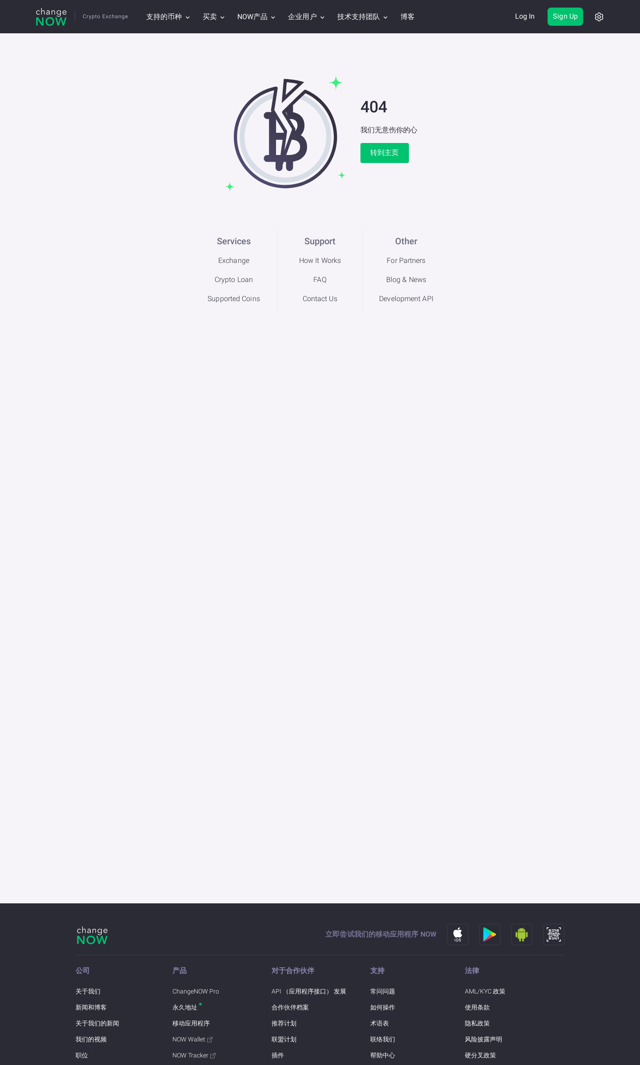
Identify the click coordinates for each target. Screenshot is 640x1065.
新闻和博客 (91, 1007)
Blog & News (406, 279)
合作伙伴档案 (290, 1007)
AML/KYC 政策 (485, 991)
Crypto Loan (234, 279)
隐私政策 (477, 1023)
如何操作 (382, 1007)
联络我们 (382, 1039)
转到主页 (384, 152)
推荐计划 (284, 1023)
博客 (407, 16)
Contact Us (320, 298)
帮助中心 (382, 1055)
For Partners (406, 260)
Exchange (233, 260)
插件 (278, 1055)
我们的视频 (91, 1039)
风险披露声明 (483, 1039)
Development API (406, 298)
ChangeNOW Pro (195, 991)
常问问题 (382, 991)
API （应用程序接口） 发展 (309, 991)
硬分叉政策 (480, 1055)
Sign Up (565, 16)
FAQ (319, 279)
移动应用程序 (191, 1023)
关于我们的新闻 (97, 1023)
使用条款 (477, 1007)
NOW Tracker (194, 1055)
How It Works (320, 260)
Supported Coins (234, 298)
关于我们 (88, 991)
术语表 (379, 1023)
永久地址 (184, 1007)
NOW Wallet (192, 1039)
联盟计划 (284, 1039)
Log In (525, 16)
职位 (82, 1055)
